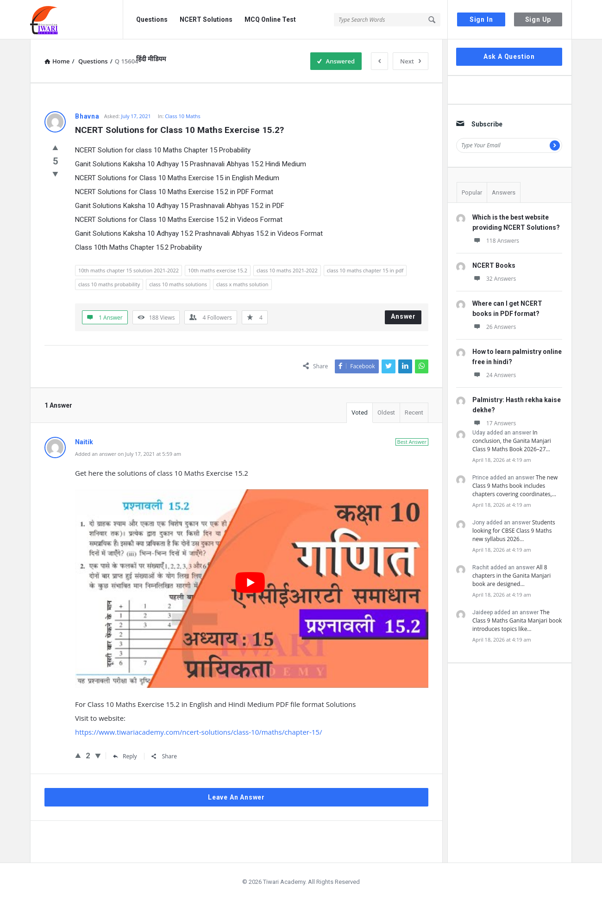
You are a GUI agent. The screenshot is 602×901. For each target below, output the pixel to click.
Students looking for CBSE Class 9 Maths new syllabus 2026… (513, 530)
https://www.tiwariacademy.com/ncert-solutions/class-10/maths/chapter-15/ (198, 732)
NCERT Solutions (206, 19)
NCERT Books (493, 265)
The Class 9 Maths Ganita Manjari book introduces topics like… (517, 620)
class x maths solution (242, 284)
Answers (503, 192)
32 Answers (494, 279)
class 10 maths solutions (178, 284)
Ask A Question (509, 56)
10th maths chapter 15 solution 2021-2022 (128, 270)
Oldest (386, 412)
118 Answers (495, 241)
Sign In (481, 19)
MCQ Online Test (270, 19)
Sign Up (538, 19)
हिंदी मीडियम (151, 59)
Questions (152, 19)
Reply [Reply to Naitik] (125, 756)
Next (410, 61)
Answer (403, 316)
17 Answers (494, 423)
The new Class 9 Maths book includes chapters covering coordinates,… (515, 485)
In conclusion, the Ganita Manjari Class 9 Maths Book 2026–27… (511, 440)
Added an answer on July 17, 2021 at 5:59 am (128, 453)
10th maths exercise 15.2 (217, 270)
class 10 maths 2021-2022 (287, 270)
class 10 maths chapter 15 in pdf (365, 270)
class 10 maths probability (109, 284)
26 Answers (494, 327)
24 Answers (494, 375)
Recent (414, 412)
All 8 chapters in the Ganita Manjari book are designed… (511, 575)
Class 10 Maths (183, 116)
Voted (359, 412)
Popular (472, 192)
